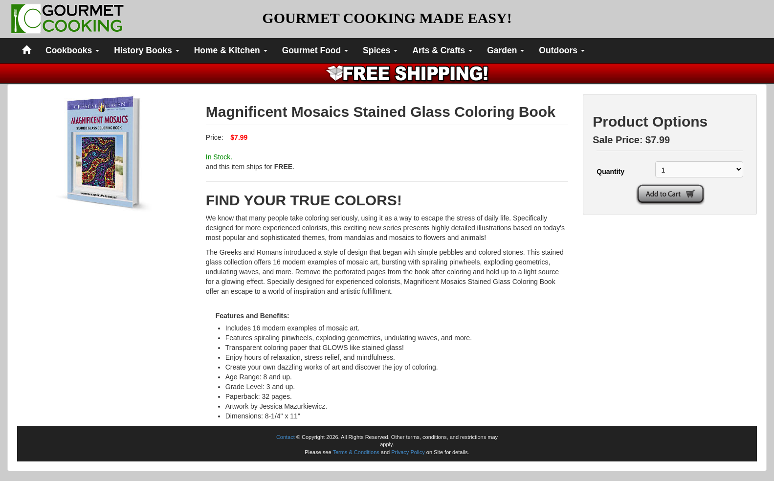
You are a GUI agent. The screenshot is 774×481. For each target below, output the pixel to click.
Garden (505, 50)
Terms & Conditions (355, 452)
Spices (380, 50)
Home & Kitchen (230, 50)
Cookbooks (72, 50)
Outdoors (562, 50)
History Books (146, 50)
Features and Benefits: (252, 316)
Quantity (610, 171)
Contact (285, 437)
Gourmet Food (315, 50)
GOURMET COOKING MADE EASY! (386, 18)
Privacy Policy (407, 452)
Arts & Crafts (442, 50)
